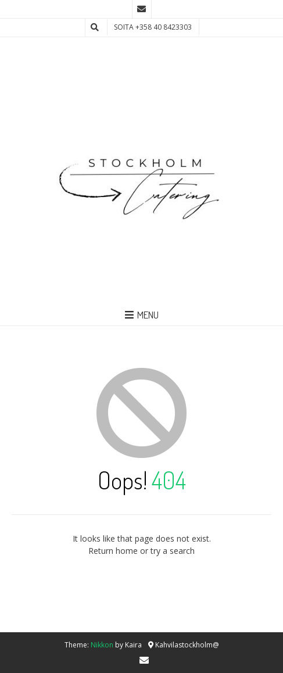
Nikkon (102, 645)
